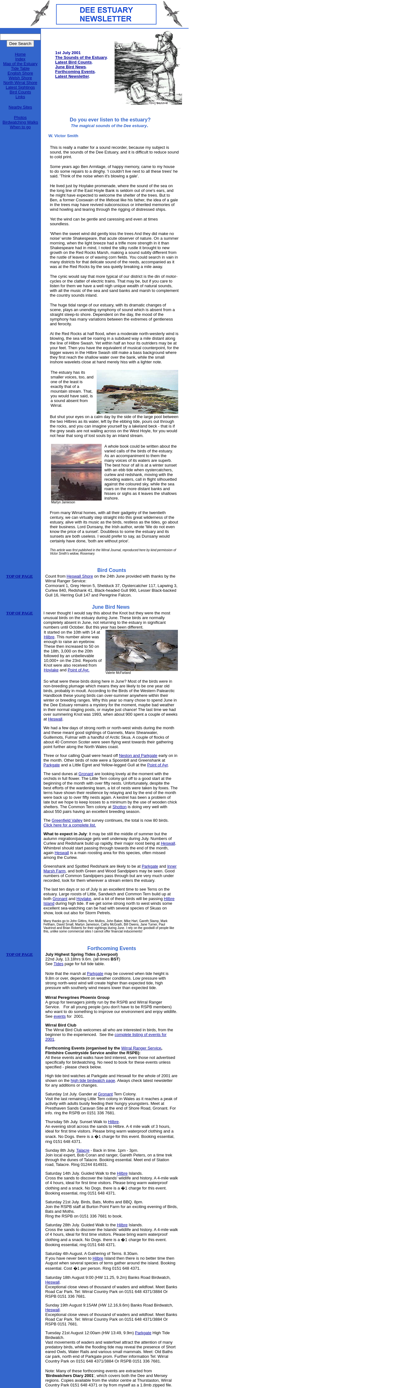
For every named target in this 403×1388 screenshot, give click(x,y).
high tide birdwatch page (93, 1080)
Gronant (85, 773)
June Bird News (70, 66)
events (59, 1016)
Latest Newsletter (72, 76)
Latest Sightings (20, 87)
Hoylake (51, 670)
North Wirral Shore (20, 82)
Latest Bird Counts (73, 62)
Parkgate (51, 765)
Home (20, 54)
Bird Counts (20, 92)
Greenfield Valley (67, 820)
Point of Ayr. (78, 670)
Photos (20, 117)
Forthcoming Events (75, 71)
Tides (58, 963)
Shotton (119, 806)
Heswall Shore (80, 576)
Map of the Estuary (20, 63)
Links (20, 96)
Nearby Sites (20, 107)
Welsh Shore (20, 78)
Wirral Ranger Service (141, 1048)
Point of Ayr (157, 765)
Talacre (82, 1150)
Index (20, 59)
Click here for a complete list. (69, 825)
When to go (20, 127)
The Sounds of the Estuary (81, 57)
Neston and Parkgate (138, 755)
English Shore (20, 73)
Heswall (55, 719)
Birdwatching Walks (20, 122)
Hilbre (49, 637)
